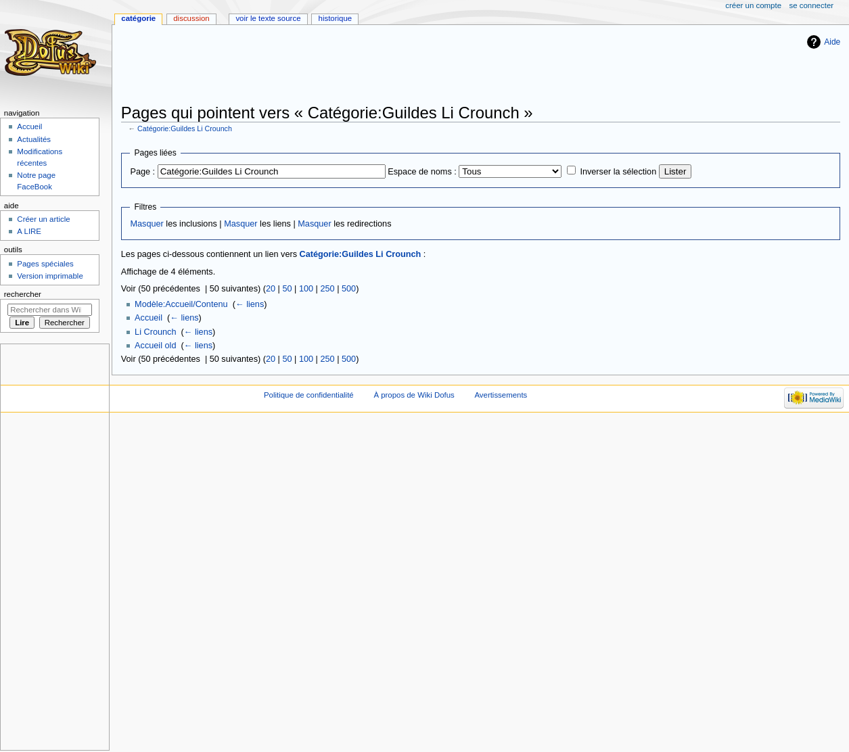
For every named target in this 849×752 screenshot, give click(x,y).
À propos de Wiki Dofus (413, 395)
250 (327, 288)
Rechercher (22, 294)
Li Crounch (155, 332)
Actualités (34, 139)
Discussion (191, 18)
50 (287, 288)
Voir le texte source (267, 18)
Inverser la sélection (618, 172)
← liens (249, 304)
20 (270, 288)
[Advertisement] (367, 65)
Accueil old (155, 345)
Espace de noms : (422, 172)
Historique (335, 18)
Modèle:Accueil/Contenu (181, 304)
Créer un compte (753, 5)
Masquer (146, 224)
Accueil (148, 318)
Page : (142, 172)
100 (306, 288)
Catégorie (138, 18)
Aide (832, 42)
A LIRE (29, 231)
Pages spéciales (45, 264)
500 (349, 288)
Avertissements (500, 395)
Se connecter (811, 5)
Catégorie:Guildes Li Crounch (184, 128)
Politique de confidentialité (309, 395)
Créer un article (43, 219)
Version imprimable (50, 276)
